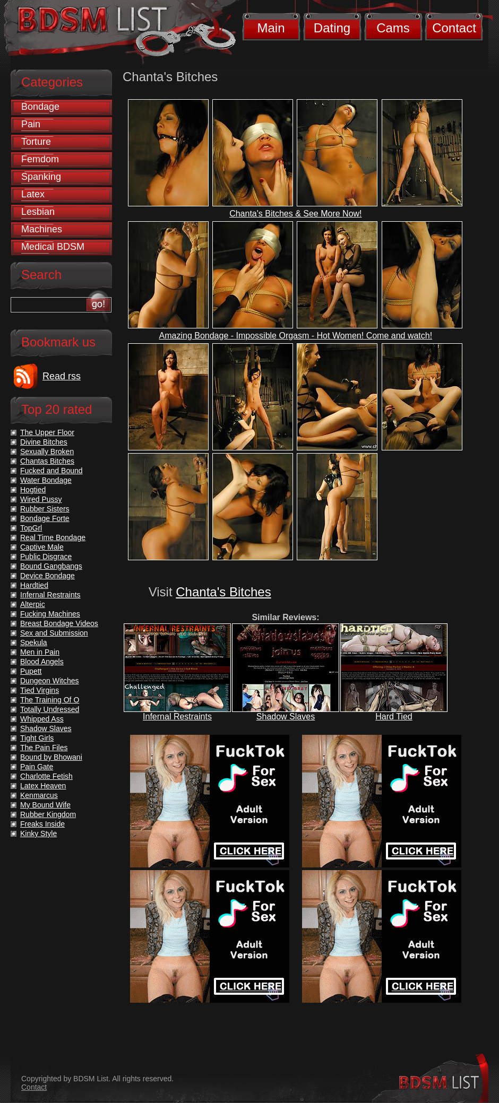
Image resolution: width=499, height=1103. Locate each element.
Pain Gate (36, 766)
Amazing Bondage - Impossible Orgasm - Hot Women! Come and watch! (296, 335)
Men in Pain (39, 652)
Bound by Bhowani (51, 757)
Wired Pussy (41, 499)
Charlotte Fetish (46, 776)
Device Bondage (47, 575)
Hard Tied (393, 716)
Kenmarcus (39, 795)
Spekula (33, 642)
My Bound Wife (45, 805)
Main (271, 28)
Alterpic (32, 604)
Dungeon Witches (49, 680)
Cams (393, 28)
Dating (332, 28)
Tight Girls (37, 738)
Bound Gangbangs (51, 566)
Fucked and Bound (51, 470)
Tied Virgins (39, 690)
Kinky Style (38, 833)
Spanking (41, 176)
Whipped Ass (42, 719)
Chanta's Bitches (223, 592)
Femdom (40, 159)
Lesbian (38, 211)
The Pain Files (43, 747)
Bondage (40, 106)
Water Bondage (46, 480)
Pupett (30, 671)
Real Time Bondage (52, 537)
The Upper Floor (47, 432)
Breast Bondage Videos (59, 623)
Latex (33, 194)
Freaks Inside (42, 824)
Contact (454, 28)
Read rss (61, 376)
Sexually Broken (47, 451)
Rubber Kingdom (48, 814)
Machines (41, 229)
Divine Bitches (43, 442)
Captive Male (42, 547)
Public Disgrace (46, 556)
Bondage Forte (45, 518)
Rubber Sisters (45, 509)
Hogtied (33, 489)
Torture (36, 141)
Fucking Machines (50, 614)
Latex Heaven (43, 785)
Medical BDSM (52, 246)
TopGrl (31, 528)
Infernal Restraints (177, 716)
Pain (30, 124)
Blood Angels (42, 661)
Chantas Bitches (47, 461)
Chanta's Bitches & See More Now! (295, 213)
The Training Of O (49, 700)
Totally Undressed (49, 709)
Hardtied (34, 585)
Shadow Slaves (285, 716)
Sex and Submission (54, 633)
